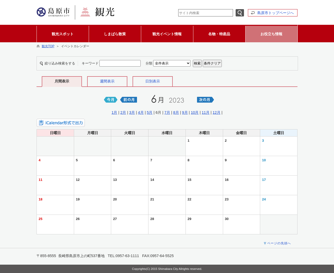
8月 (176, 112)
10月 (195, 112)
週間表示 (107, 81)
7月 (167, 112)
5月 (149, 112)
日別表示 (152, 81)
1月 (114, 112)
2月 (123, 112)
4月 (141, 112)
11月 (206, 112)
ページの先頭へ (279, 243)
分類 (149, 63)
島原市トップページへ (275, 13)
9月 (185, 112)
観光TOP (48, 46)
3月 (132, 112)
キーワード (90, 63)
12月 (216, 112)
